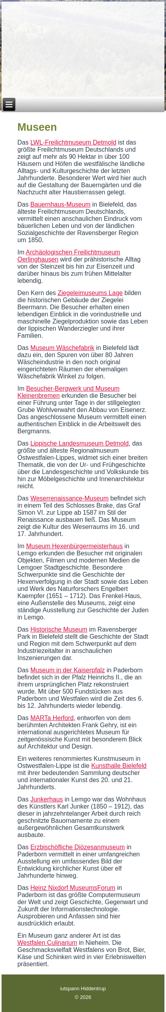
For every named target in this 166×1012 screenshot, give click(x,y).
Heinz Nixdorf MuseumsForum (72, 887)
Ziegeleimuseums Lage (90, 293)
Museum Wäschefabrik (62, 347)
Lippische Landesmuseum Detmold (79, 443)
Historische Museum (58, 629)
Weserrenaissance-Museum (69, 498)
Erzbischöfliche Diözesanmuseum (77, 847)
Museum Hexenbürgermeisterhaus (74, 546)
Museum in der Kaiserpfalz (67, 670)
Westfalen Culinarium (47, 942)
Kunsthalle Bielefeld (119, 765)
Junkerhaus (46, 799)
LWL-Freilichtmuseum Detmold (73, 142)
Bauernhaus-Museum (60, 204)
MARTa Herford (52, 718)
